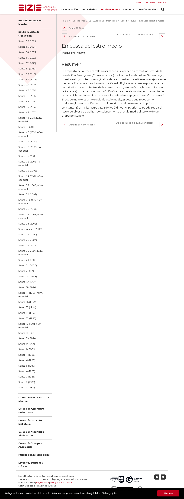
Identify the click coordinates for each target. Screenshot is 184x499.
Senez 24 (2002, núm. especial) (30, 252)
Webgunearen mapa (61, 482)
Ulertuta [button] (168, 493)
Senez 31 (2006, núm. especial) (30, 202)
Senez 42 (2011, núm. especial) (30, 119)
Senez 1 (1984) (26, 387)
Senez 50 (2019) (27, 74)
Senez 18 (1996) (27, 287)
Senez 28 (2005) (27, 223)
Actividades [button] (89, 9)
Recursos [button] (129, 9)
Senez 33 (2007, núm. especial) (30, 187)
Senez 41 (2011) (26, 127)
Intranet (150, 2)
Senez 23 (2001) (27, 260)
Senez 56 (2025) (27, 41)
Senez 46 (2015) (27, 96)
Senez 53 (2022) (27, 57)
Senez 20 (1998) (27, 276)
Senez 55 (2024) (27, 46)
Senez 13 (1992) (27, 318)
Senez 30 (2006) (27, 209)
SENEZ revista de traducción (28, 34)
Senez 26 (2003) (27, 240)
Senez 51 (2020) (27, 68)
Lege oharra (42, 482)
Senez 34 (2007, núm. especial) (30, 178)
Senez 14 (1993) (27, 313)
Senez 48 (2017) (27, 85)
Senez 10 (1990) (27, 338)
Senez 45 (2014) (27, 101)
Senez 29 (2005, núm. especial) (30, 216)
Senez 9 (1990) (27, 344)
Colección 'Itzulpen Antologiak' (30, 445)
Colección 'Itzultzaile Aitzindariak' (31, 433)
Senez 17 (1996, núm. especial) (30, 294)
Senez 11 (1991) (26, 333)
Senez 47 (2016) (27, 90)
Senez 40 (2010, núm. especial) (30, 134)
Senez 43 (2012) (27, 112)
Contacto (139, 2)
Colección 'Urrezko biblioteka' (30, 422)
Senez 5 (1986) (26, 365)
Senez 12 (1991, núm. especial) (30, 325)
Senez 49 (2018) (27, 79)
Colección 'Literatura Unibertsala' (31, 410)
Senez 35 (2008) (27, 170)
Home (65, 21)
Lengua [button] (160, 2)
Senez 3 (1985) (26, 376)
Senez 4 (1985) (26, 371)
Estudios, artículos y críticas (30, 464)
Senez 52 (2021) (27, 63)
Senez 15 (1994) (27, 307)
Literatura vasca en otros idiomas (34, 399)
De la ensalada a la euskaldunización (134, 34)
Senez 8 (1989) (27, 349)
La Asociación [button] (69, 9)
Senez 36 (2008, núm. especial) (31, 163)
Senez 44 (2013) (27, 107)
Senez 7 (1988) (26, 354)
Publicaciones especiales (34, 454)
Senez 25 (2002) (27, 245)
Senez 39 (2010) (27, 141)
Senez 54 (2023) (27, 52)
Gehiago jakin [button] (109, 493)
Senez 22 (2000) (27, 265)
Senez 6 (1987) (26, 360)
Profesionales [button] (148, 9)
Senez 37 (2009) (27, 156)
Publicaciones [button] (109, 9)
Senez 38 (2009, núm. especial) (31, 149)
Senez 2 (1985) (26, 382)
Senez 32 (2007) (27, 194)
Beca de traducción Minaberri (30, 22)
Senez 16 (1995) (27, 302)
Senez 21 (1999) (27, 271)
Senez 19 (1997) (27, 282)
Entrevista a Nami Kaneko (78, 36)
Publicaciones (78, 21)
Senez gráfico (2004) (30, 229)
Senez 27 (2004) (27, 234)
